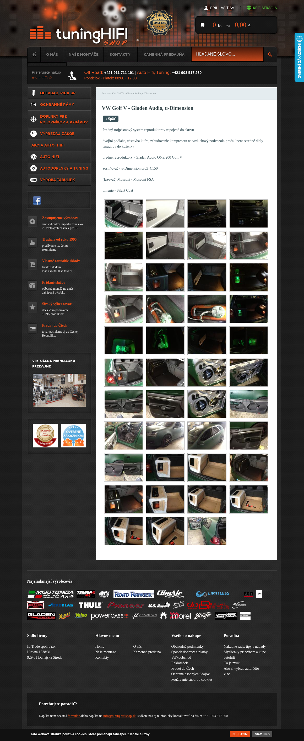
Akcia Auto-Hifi (48, 145)
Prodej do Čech (182, 668)
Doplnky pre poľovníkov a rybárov (64, 119)
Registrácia (265, 8)
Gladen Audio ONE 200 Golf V (159, 157)
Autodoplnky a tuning (64, 168)
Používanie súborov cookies (192, 679)
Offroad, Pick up (57, 93)
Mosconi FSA (143, 179)
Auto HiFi (49, 156)
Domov (106, 93)
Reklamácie (180, 663)
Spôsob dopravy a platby (189, 652)
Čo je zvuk (232, 663)
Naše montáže (84, 54)
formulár (73, 716)
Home (33, 54)
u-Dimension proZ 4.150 (139, 168)
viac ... (229, 674)
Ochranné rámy (57, 104)
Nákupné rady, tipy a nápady (245, 646)
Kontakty (120, 54)
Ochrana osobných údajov (190, 674)
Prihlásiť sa (222, 8)
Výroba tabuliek (57, 179)
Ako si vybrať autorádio (241, 668)
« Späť (110, 119)
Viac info (262, 734)
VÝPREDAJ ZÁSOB (57, 133)
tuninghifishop (37, 200)
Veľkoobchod (181, 657)
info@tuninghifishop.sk (119, 716)
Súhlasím (239, 734)
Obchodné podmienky (187, 646)
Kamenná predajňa (164, 54)
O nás (52, 54)
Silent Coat (125, 190)
